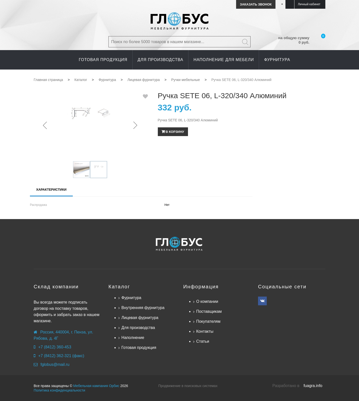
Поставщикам (209, 311)
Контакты (204, 331)
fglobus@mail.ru (54, 364)
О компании (207, 301)
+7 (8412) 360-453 (54, 347)
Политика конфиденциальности (59, 390)
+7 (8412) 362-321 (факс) (61, 356)
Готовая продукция (138, 347)
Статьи (202, 341)
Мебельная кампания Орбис (96, 386)
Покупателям (208, 321)
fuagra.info (312, 386)
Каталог (119, 286)
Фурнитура (131, 298)
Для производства (138, 327)
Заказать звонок (255, 4)
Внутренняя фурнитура (143, 308)
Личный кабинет (309, 4)
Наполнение (132, 337)
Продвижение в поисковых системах (187, 386)
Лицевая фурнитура (139, 318)
